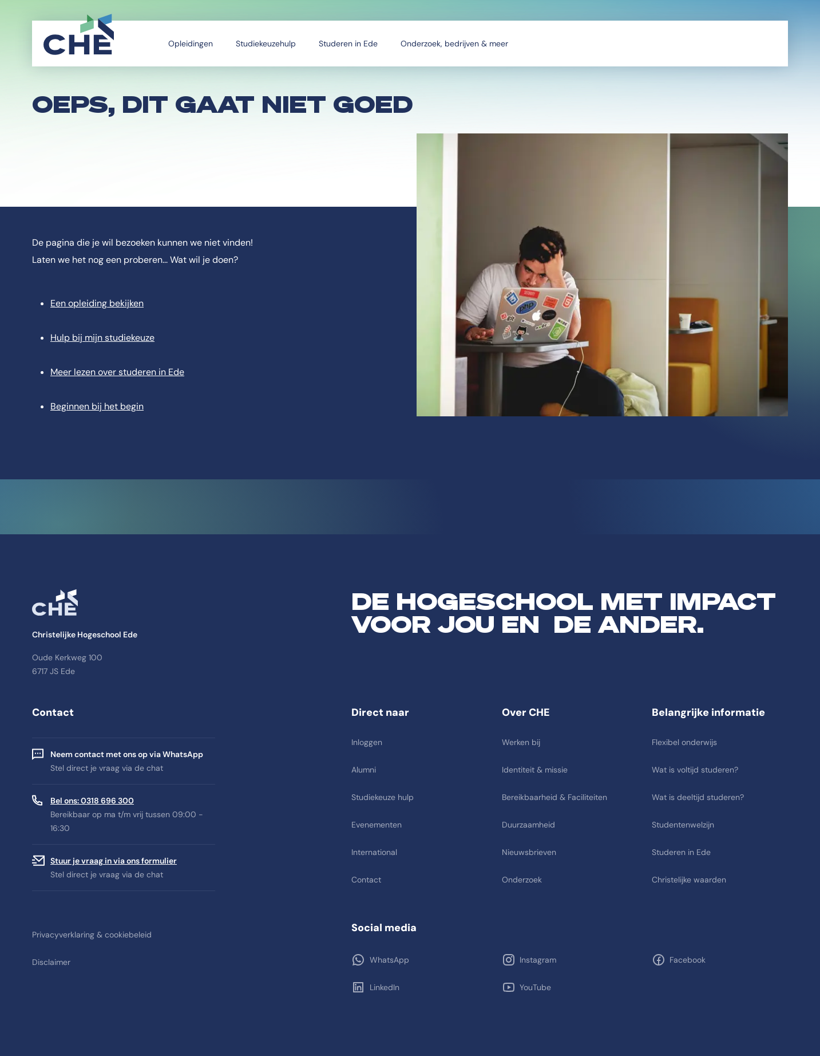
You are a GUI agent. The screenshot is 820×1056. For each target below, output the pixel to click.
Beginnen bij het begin (97, 406)
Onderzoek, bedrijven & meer (454, 43)
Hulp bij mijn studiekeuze (102, 338)
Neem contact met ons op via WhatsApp (126, 754)
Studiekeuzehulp (266, 43)
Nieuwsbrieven (529, 852)
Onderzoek (522, 879)
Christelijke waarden (689, 879)
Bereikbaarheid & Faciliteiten (554, 797)
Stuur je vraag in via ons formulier (113, 861)
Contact (366, 879)
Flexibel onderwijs (684, 742)
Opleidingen (190, 43)
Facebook (687, 960)
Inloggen (366, 742)
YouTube (534, 987)
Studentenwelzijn (683, 824)
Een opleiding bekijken (97, 303)
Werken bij (521, 742)
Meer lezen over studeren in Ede (117, 372)
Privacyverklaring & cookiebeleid (92, 934)
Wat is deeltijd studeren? (698, 797)
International (374, 852)
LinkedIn (383, 987)
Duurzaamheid (528, 824)
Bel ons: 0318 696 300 (92, 800)
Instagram (537, 960)
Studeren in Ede (348, 43)
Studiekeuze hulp (382, 797)
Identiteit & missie (535, 770)
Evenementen (376, 824)
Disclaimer (51, 962)
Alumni (363, 770)
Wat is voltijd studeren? (695, 770)
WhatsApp (388, 960)
